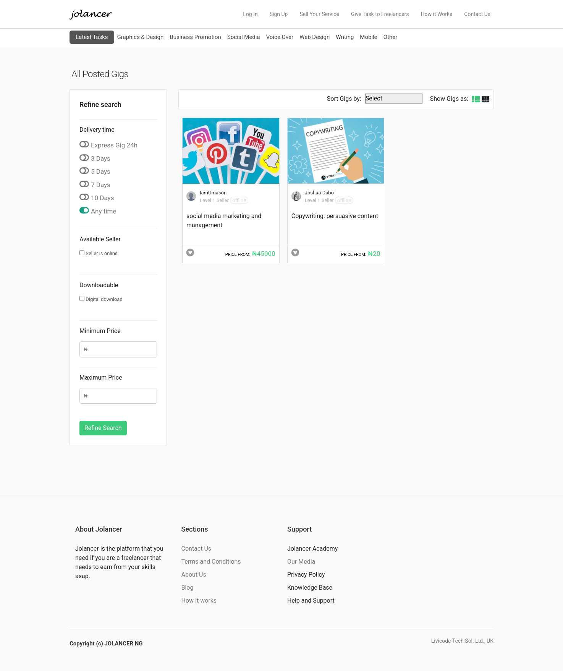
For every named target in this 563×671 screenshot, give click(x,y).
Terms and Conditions (211, 561)
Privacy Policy (306, 574)
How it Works (437, 14)
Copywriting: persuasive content (334, 216)
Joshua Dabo (319, 193)
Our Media (301, 561)
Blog (187, 587)
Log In (250, 14)
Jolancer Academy (312, 548)
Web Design (314, 37)
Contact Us (477, 14)
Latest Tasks (92, 37)
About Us (193, 574)
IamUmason (213, 193)
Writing (345, 37)
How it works (199, 600)
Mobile (368, 37)
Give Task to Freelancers (380, 14)
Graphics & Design (140, 37)
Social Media (243, 37)
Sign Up (279, 14)
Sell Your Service (319, 14)
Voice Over (279, 37)
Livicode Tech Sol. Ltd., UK (462, 641)
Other (390, 37)
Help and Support (311, 600)
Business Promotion (195, 37)
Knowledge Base (309, 587)
